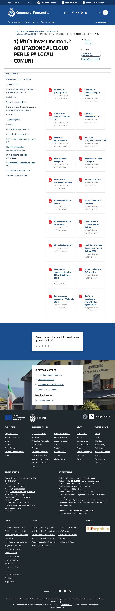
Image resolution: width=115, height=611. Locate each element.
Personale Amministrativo (14, 451)
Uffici (7, 440)
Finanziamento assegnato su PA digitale (92, 224)
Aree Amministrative (12, 437)
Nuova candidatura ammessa (93, 202)
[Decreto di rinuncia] (81, 179)
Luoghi (97, 437)
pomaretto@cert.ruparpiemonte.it (22, 491)
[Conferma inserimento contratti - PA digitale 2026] (81, 296)
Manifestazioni (82, 440)
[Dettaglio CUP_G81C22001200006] (81, 137)
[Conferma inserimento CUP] (81, 113)
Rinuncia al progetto (63, 245)
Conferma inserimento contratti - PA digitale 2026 (91, 300)
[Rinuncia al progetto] (50, 245)
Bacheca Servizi (11, 552)
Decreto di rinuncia (93, 179)
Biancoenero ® (66, 604)
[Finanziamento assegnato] (50, 158)
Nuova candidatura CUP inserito (62, 223)
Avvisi (79, 459)
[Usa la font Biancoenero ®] (47, 2)
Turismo (57, 455)
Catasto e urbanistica (40, 451)
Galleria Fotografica (102, 444)
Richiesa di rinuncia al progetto (93, 160)
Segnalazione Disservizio (14, 545)
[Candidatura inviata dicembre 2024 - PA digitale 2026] (81, 245)
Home (16, 31)
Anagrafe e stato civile (40, 440)
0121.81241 (12, 481)
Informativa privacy (12, 560)
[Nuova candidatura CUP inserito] (50, 221)
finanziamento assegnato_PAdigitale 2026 (64, 298)
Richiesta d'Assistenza (13, 549)
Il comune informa (83, 444)
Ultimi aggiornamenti (13, 574)
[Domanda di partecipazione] (50, 89)
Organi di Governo (11, 433)
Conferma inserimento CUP (92, 115)
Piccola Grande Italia (66, 542)
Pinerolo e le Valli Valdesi (67, 534)
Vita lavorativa (59, 459)
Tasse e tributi (82, 433)
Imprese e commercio (62, 433)
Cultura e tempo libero (40, 455)
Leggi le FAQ (9, 538)
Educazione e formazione (41, 459)
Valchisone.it (63, 538)
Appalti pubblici (37, 444)
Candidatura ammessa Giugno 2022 (92, 92)
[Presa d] (50, 179)
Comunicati (81, 448)
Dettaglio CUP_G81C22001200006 (95, 139)
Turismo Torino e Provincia (67, 527)
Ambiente (35, 437)
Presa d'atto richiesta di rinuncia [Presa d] (63, 181)
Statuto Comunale (12, 556)
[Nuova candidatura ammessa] (81, 200)
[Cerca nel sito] (105, 12)
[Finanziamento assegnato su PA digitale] (81, 221)
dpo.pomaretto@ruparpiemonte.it (76, 513)
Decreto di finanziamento (60, 139)
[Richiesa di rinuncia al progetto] (81, 158)
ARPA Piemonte (64, 531)
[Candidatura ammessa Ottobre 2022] (50, 113)
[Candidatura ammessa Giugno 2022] (81, 89)
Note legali (9, 563)
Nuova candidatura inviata (62, 202)
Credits (7, 570)
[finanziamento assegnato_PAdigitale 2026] (50, 296)
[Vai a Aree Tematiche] (69, 2)
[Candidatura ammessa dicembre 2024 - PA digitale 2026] (50, 269)
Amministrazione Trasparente (32, 31)
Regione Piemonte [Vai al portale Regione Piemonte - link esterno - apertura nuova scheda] (13, 2)
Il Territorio (99, 440)
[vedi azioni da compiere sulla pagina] (87, 43)
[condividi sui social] (87, 40)
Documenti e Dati (11, 444)
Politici (7, 455)
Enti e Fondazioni (11, 448)
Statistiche (9, 578)
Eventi (97, 433)
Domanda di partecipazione (60, 91)
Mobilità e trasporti (61, 437)
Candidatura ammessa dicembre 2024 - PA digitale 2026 (62, 273)
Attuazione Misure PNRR (26, 34)
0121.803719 (13, 483)
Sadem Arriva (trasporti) (41, 545)
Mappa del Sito (10, 581)
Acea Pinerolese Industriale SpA (44, 542)
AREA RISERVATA (56, 607)
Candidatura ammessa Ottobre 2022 (62, 116)
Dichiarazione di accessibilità (15, 531)
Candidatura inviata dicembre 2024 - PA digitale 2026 (93, 248)
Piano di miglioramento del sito (16, 534)
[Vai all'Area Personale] (94, 2)
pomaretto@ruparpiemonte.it (21, 494)
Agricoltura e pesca (39, 433)
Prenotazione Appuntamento (16, 542)
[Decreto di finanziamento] (50, 137)
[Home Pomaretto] (29, 12)
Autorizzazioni (37, 448)
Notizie (79, 437)
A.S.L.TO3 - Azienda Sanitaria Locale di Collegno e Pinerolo (53, 538)
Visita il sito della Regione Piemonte (45, 527)
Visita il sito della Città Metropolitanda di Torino (49, 531)
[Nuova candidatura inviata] (50, 200)
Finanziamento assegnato (60, 160)
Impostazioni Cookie (12, 567)
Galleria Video (100, 448)
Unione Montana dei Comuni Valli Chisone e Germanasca (53, 534)
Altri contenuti (52, 31)
